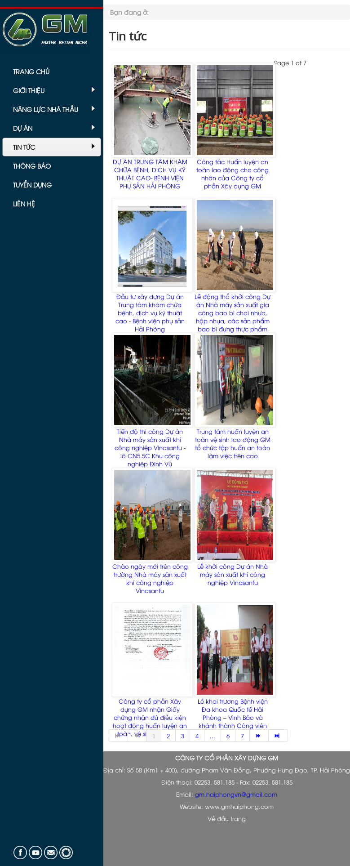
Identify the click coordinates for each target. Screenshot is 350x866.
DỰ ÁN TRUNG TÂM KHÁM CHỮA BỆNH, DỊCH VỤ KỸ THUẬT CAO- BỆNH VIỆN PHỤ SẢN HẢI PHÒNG (150, 173)
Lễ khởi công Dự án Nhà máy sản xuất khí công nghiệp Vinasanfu (232, 574)
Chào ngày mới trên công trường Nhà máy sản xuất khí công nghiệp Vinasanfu (150, 578)
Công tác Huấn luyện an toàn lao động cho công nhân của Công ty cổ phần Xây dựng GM (232, 173)
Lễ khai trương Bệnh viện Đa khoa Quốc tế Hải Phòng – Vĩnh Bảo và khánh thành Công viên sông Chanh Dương (233, 717)
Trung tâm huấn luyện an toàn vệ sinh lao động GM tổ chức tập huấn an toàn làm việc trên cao (232, 443)
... (212, 736)
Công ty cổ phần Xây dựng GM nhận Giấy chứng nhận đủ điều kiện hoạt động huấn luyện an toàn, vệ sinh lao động (150, 717)
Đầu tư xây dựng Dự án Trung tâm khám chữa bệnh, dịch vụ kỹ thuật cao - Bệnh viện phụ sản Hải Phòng (150, 312)
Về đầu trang (227, 818)
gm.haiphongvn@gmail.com (236, 794)
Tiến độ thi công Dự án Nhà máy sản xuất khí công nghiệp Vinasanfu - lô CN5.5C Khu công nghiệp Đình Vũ (150, 447)
